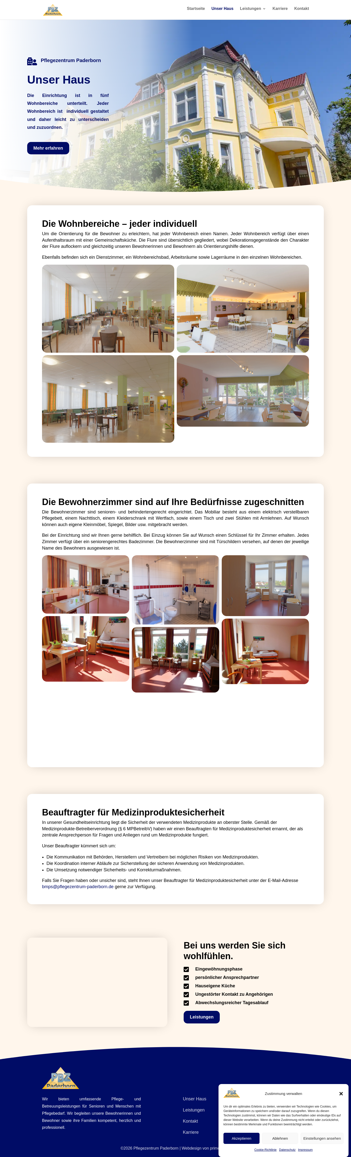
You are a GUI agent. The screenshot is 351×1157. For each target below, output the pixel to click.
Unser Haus (222, 11)
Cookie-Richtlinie (265, 1150)
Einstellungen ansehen (322, 1138)
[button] (341, 1093)
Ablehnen (280, 1138)
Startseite (196, 11)
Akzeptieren (241, 1138)
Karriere (280, 11)
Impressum (305, 1150)
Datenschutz (287, 1150)
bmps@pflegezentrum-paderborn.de (77, 886)
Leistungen (250, 11)
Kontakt (301, 11)
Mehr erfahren (48, 148)
